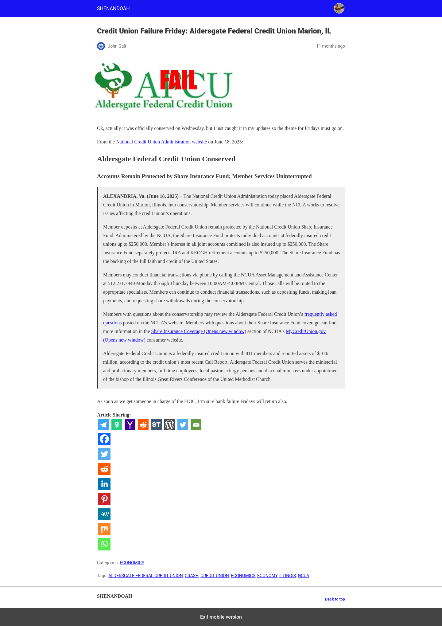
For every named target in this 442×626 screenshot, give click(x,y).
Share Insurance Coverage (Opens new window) (198, 331)
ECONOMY (267, 575)
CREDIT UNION (214, 575)
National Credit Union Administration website (161, 141)
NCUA (303, 575)
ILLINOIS (287, 575)
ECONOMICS (132, 562)
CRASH (192, 575)
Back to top (335, 599)
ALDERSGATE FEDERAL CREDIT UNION (145, 575)
